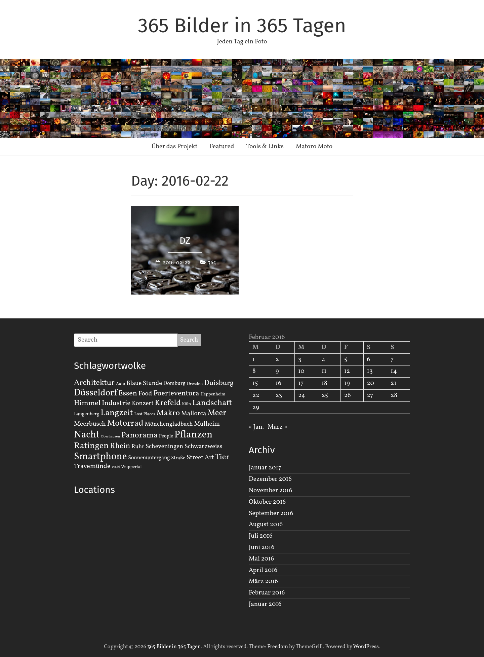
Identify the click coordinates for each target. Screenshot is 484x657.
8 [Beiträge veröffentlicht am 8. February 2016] (254, 371)
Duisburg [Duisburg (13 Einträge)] (219, 383)
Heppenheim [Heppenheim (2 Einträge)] (213, 394)
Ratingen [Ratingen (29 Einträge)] (91, 446)
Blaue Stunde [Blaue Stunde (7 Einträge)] (144, 383)
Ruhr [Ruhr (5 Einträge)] (137, 447)
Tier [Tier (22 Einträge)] (222, 457)
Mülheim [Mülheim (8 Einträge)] (207, 424)
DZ (184, 240)
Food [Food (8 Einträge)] (145, 393)
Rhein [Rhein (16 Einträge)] (120, 446)
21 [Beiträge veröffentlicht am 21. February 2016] (394, 383)
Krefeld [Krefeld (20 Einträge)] (167, 403)
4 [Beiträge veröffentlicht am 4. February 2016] (323, 359)
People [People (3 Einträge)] (166, 436)
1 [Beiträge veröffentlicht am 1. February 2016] (253, 359)
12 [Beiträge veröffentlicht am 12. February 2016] (347, 371)
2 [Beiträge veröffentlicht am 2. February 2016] (277, 359)
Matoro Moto (314, 146)
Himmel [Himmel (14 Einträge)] (87, 403)
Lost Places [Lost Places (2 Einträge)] (144, 414)
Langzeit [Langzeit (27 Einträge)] (116, 413)
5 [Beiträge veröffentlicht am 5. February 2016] (345, 359)
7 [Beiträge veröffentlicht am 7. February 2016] (392, 359)
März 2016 (263, 581)
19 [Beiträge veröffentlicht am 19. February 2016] (347, 383)
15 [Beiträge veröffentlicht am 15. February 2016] (255, 383)
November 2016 (270, 490)
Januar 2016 (265, 604)
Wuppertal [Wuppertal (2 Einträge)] (131, 467)
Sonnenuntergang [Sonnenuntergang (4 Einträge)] (149, 458)
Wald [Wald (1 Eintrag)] (116, 467)
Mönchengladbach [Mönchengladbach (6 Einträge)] (169, 424)
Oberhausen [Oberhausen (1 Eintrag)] (110, 436)
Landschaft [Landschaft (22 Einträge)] (212, 403)
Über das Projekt (175, 146)
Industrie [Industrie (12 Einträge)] (116, 403)
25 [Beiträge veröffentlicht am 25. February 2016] (325, 395)
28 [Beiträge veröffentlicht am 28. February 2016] (394, 395)
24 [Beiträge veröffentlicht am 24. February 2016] (301, 395)
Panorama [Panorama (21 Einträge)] (139, 435)
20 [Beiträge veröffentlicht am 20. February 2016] (370, 383)
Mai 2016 (261, 558)
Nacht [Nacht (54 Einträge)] (86, 435)
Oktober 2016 (267, 502)
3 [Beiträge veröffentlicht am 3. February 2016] (299, 359)
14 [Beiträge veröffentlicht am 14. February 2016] (394, 371)
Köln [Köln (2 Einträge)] (186, 404)
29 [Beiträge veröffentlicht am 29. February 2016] (255, 407)
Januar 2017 (265, 467)
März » (277, 427)
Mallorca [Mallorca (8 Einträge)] (193, 413)
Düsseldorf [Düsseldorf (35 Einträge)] (95, 393)
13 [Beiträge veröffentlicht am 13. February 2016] (370, 371)
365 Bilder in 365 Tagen (242, 25)
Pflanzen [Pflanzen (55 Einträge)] (193, 435)
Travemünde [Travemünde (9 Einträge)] (92, 466)
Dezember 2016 (270, 479)
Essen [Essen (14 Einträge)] (127, 393)
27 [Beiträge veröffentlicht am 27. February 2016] (370, 395)
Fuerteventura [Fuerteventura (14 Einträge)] (176, 393)
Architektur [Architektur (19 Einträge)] (94, 383)
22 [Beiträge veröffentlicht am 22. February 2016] (255, 395)
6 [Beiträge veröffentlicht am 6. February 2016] (368, 359)
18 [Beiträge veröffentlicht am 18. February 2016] (324, 383)
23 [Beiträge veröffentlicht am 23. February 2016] (279, 395)
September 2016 (271, 513)
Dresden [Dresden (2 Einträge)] (195, 384)
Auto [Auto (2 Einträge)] (120, 384)
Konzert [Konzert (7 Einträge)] (143, 403)
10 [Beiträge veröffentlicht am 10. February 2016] (301, 371)
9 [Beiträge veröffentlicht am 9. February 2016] (277, 371)
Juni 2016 (261, 547)
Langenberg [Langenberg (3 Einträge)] (86, 414)
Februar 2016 (267, 592)
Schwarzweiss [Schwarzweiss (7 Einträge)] (203, 446)
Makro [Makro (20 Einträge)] (168, 413)
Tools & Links (265, 146)
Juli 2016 (261, 536)
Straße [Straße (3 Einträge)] (178, 458)
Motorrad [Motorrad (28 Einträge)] (125, 423)
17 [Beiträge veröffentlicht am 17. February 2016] (301, 383)
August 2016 (266, 524)
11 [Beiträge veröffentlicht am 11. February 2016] (324, 371)
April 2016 (263, 570)
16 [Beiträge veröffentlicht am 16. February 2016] (278, 383)
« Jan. (256, 427)
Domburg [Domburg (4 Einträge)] (174, 383)
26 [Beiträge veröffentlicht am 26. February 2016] (347, 395)
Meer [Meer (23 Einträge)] (216, 413)
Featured (221, 146)
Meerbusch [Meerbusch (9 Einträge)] (90, 424)
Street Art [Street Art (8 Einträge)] (200, 457)
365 (212, 262)
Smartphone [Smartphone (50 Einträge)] (100, 457)
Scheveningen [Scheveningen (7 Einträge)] (164, 446)
